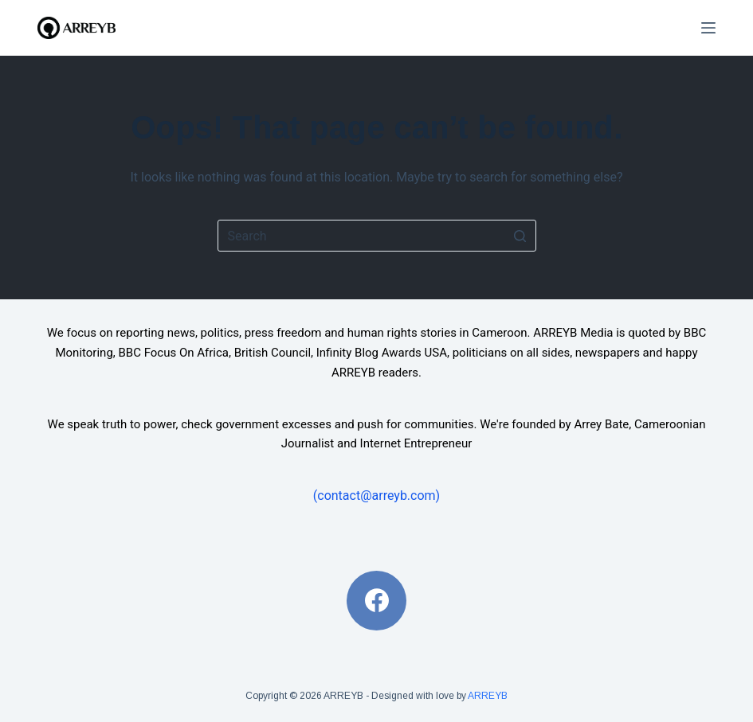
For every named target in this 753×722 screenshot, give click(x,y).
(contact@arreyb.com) (376, 495)
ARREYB (488, 695)
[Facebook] (376, 600)
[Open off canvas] (708, 28)
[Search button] (520, 236)
